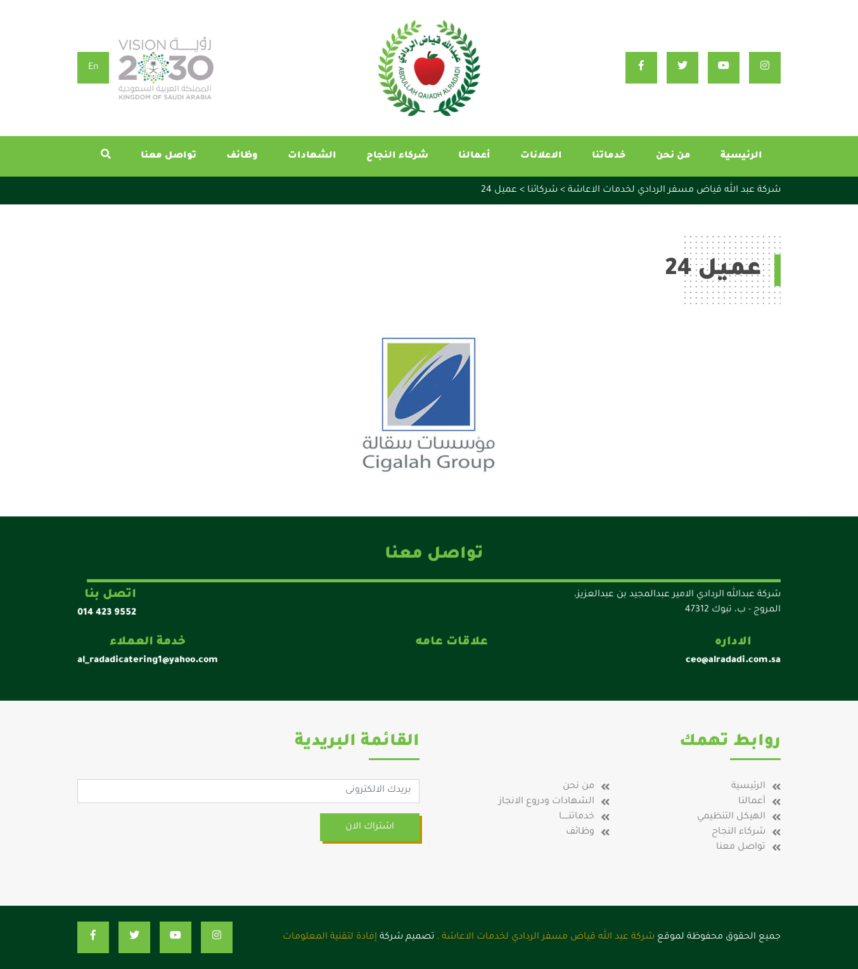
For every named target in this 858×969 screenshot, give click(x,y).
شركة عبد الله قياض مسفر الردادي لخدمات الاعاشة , (546, 937)
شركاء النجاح (397, 156)
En (93, 68)
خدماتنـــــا (576, 817)
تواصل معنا (168, 156)
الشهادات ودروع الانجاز (546, 802)
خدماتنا (609, 156)
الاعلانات (541, 156)
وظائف (242, 156)
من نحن (673, 156)
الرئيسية (741, 156)
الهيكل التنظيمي (731, 817)
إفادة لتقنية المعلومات (330, 937)
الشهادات (312, 156)
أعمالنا (474, 156)
